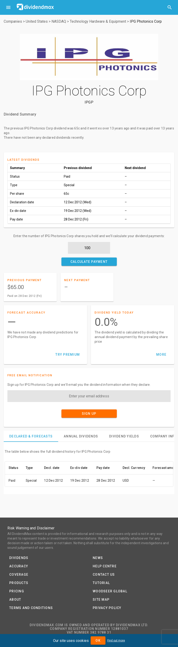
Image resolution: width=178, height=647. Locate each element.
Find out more (116, 640)
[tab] (31, 436)
